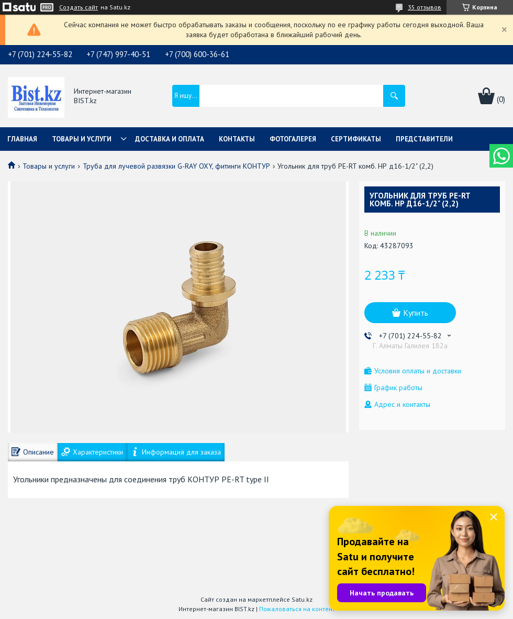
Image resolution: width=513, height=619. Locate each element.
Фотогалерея (293, 139)
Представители (424, 139)
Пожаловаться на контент (297, 609)
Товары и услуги (81, 139)
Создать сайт (78, 7)
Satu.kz (302, 599)
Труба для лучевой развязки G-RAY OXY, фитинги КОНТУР (176, 166)
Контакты (237, 139)
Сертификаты (356, 139)
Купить (415, 312)
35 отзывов (424, 7)
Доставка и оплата (169, 139)
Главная (22, 139)
